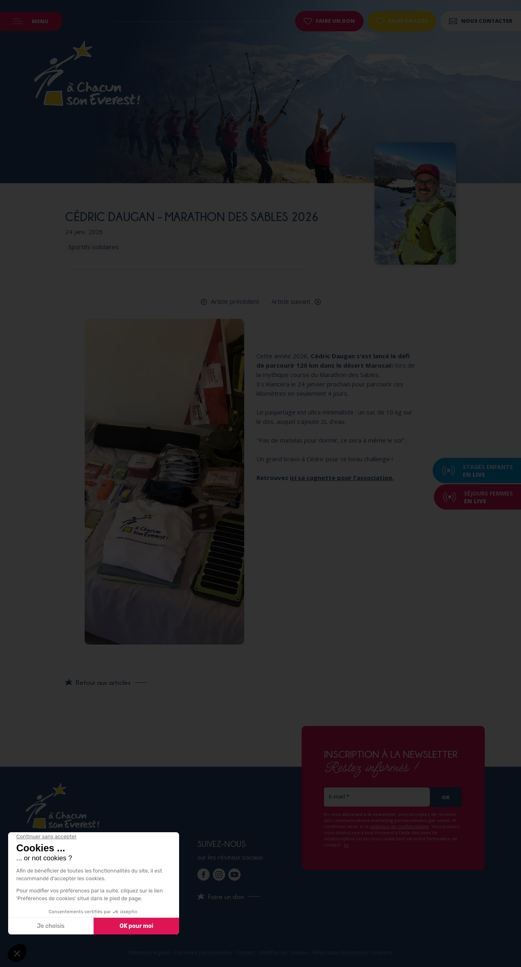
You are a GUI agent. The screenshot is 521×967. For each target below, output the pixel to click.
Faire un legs (402, 20)
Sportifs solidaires (93, 247)
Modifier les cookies (284, 952)
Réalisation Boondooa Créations (353, 952)
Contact (245, 952)
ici (346, 845)
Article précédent (235, 301)
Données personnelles (203, 952)
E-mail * (339, 796)
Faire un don (329, 20)
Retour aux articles (103, 682)
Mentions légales (150, 952)
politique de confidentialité (399, 826)
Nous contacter (480, 20)
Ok (446, 797)
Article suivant (291, 301)
